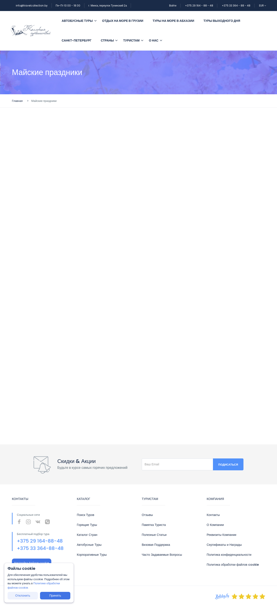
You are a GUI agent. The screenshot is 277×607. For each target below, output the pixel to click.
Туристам (131, 40)
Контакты (213, 515)
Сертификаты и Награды (224, 545)
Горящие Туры (87, 525)
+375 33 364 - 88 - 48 (236, 5)
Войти (172, 5)
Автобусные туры (79, 21)
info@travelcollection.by (32, 5)
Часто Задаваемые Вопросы (162, 555)
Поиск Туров (85, 515)
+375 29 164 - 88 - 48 (199, 5)
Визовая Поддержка (156, 545)
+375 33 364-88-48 (40, 548)
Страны (107, 40)
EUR (262, 5)
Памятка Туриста (154, 525)
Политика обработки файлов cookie (233, 564)
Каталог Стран (87, 535)
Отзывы (147, 515)
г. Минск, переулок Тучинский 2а (107, 5)
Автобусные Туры (89, 545)
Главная (17, 101)
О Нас (153, 40)
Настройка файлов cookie (31, 563)
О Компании (215, 525)
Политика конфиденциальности (229, 555)
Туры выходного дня (221, 21)
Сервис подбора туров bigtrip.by (138, 261)
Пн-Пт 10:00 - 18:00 (68, 5)
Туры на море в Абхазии (173, 21)
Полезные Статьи (154, 535)
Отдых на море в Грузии (122, 21)
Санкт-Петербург (77, 40)
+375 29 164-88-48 (40, 541)
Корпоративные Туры (92, 555)
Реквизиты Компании (221, 535)
